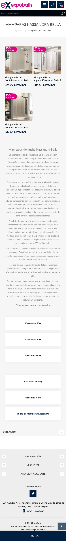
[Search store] (30, 13)
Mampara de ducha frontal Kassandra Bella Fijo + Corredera (17, 80)
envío (52, 526)
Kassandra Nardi (33, 397)
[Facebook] (33, 493)
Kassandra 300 (33, 339)
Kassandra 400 (33, 323)
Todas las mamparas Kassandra (33, 413)
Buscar (63, 13)
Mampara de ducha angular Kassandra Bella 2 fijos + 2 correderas (47, 80)
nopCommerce (38, 529)
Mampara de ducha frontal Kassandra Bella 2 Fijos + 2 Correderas (18, 127)
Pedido (60, 4)
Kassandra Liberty (33, 381)
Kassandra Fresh (32, 355)
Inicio (20, 30)
